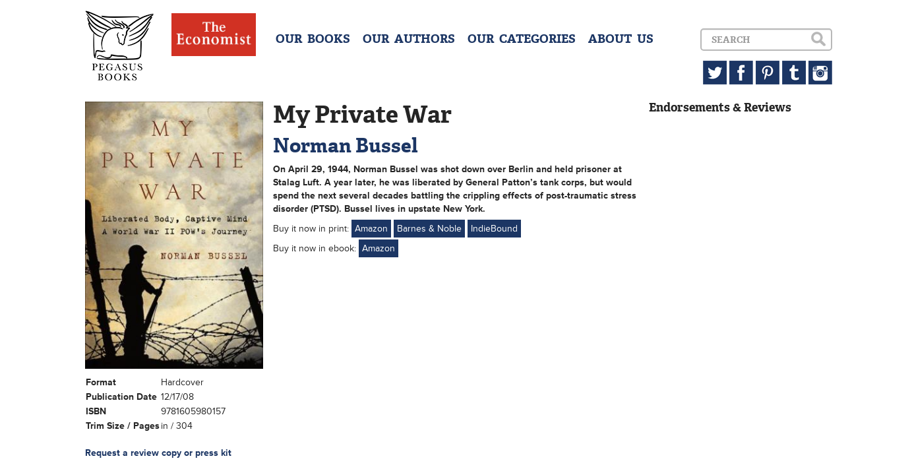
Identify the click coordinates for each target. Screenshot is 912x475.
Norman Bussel (345, 145)
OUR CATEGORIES (522, 39)
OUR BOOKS (313, 39)
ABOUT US (621, 39)
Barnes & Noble (429, 228)
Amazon (371, 228)
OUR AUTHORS (409, 39)
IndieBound (494, 228)
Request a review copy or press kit (158, 453)
